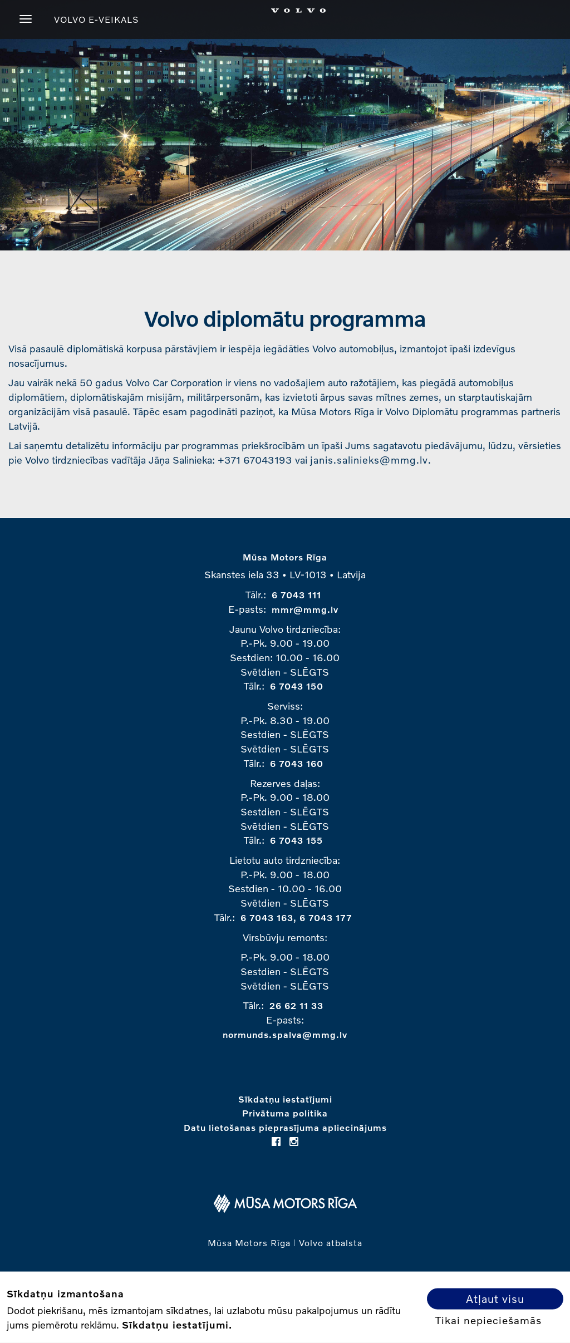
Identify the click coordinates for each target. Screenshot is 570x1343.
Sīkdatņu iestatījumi (285, 1099)
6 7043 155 (296, 840)
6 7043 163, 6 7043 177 (296, 917)
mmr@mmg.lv (305, 609)
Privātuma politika (285, 1113)
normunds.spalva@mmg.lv (285, 1034)
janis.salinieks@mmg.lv (369, 460)
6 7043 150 (296, 686)
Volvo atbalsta (330, 1242)
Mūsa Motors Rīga (285, 557)
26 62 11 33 (296, 1005)
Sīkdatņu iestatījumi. (177, 1324)
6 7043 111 (296, 594)
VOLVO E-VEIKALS (96, 19)
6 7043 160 (296, 763)
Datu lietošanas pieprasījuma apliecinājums (285, 1127)
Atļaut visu (495, 1298)
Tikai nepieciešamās (488, 1320)
